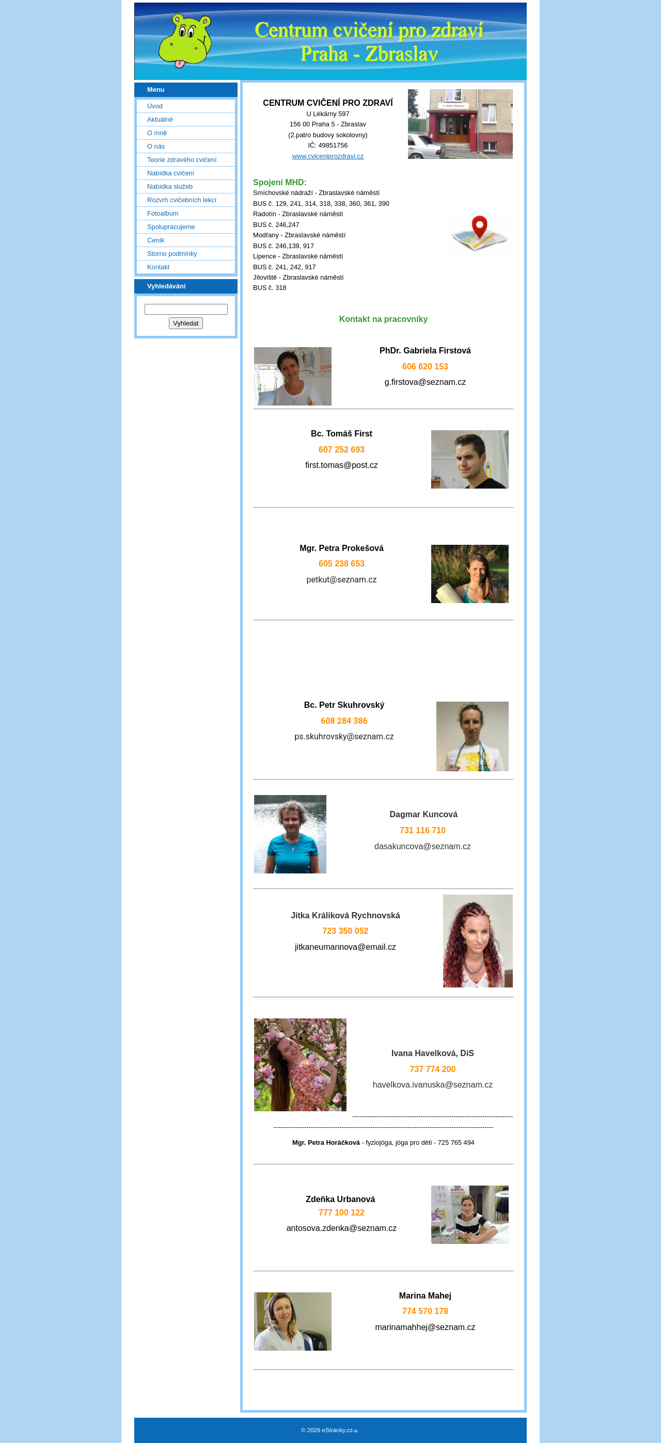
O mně (157, 133)
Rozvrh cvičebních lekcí (181, 200)
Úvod (155, 106)
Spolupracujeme (171, 227)
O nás (156, 146)
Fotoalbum (162, 213)
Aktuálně (160, 119)
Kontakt (158, 267)
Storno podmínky (172, 253)
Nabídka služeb (170, 186)
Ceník (155, 240)
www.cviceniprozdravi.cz (328, 156)
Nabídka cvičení (170, 173)
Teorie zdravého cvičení (181, 160)
